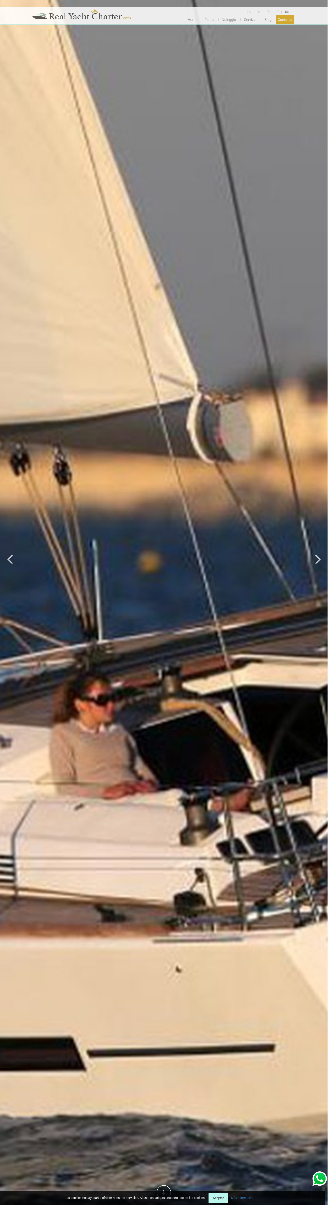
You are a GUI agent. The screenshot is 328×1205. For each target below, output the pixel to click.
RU (287, 12)
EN (259, 12)
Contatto (285, 19)
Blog (268, 19)
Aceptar (218, 1198)
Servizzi (250, 19)
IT (277, 12)
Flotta (209, 19)
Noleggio (229, 19)
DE (268, 12)
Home (192, 19)
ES (248, 12)
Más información (242, 1198)
